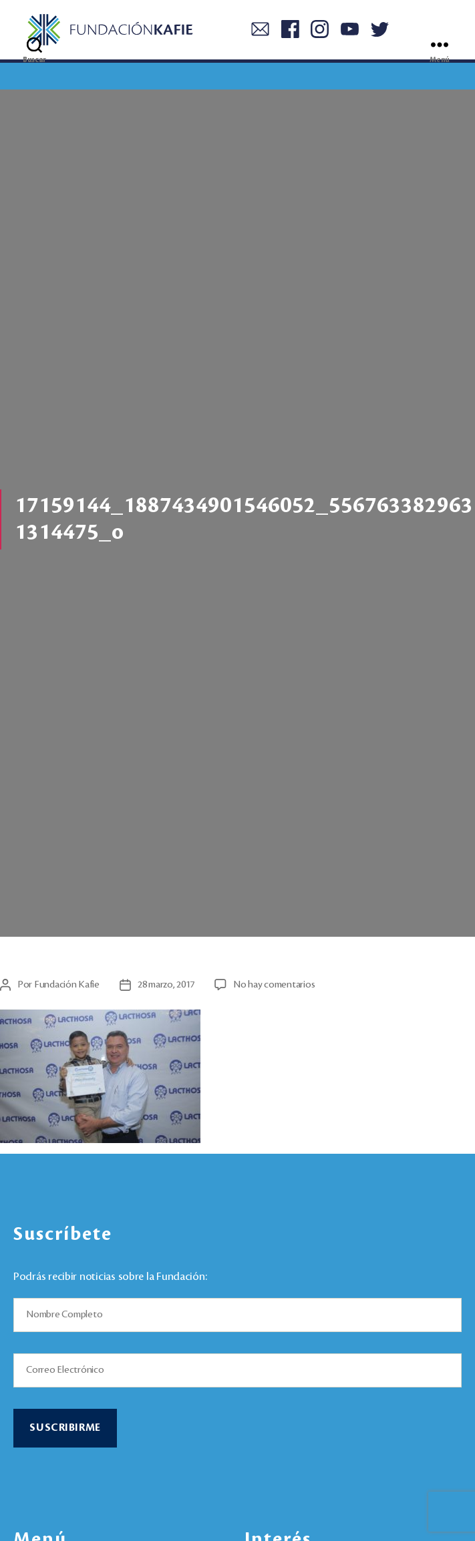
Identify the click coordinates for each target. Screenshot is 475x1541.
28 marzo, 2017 (166, 984)
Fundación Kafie (67, 984)
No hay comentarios (274, 984)
